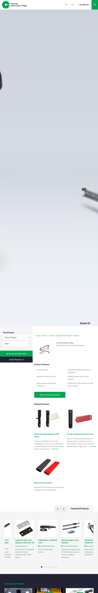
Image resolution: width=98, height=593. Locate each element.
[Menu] (94, 5)
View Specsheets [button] (21, 546)
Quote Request (16, 359)
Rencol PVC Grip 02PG (43, 483)
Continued (54, 449)
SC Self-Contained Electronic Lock (80, 434)
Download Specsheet (16, 353)
